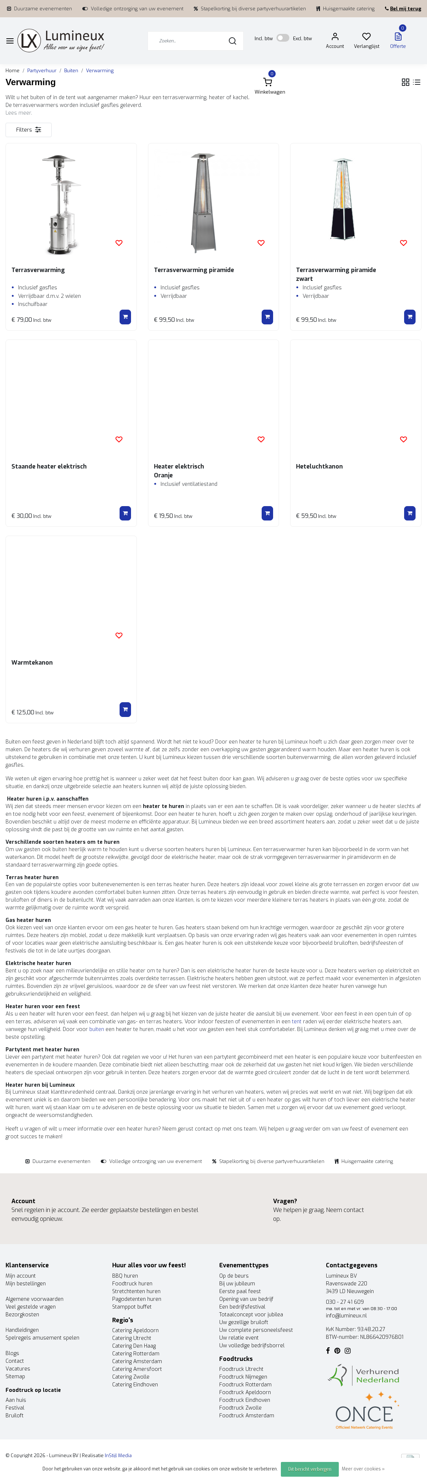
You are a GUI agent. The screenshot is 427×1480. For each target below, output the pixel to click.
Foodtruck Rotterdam (245, 1384)
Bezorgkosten (22, 1314)
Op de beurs (234, 1275)
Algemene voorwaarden (34, 1299)
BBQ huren (125, 1275)
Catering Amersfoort (137, 1369)
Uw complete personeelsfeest (256, 1330)
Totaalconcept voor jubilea (251, 1314)
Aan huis (16, 1400)
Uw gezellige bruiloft (243, 1322)
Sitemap (15, 1376)
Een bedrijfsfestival (242, 1306)
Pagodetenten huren (136, 1299)
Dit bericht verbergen (309, 1469)
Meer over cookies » (363, 1469)
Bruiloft (15, 1415)
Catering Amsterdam (137, 1361)
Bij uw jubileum (237, 1283)
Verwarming (100, 70)
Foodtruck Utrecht (241, 1369)
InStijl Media (118, 1455)
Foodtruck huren (132, 1283)
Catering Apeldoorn (135, 1330)
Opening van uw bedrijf (246, 1299)
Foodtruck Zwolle (240, 1407)
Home (13, 70)
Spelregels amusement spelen (42, 1337)
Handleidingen (22, 1330)
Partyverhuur (41, 70)
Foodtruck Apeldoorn (245, 1392)
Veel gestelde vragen (31, 1306)
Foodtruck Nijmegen (243, 1376)
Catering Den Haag (134, 1346)
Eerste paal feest (240, 1291)
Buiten (71, 70)
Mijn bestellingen (26, 1283)
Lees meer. (19, 112)
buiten (96, 1029)
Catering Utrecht (131, 1338)
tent (297, 1021)
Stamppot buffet (132, 1306)
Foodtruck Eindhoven (244, 1400)
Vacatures (18, 1368)
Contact (15, 1361)
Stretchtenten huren (136, 1291)
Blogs (12, 1353)
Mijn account (21, 1275)
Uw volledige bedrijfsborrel (252, 1345)
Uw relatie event (239, 1337)
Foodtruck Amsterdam (246, 1415)
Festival (15, 1407)
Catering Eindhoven (135, 1384)
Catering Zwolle (130, 1376)
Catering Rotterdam (135, 1353)
